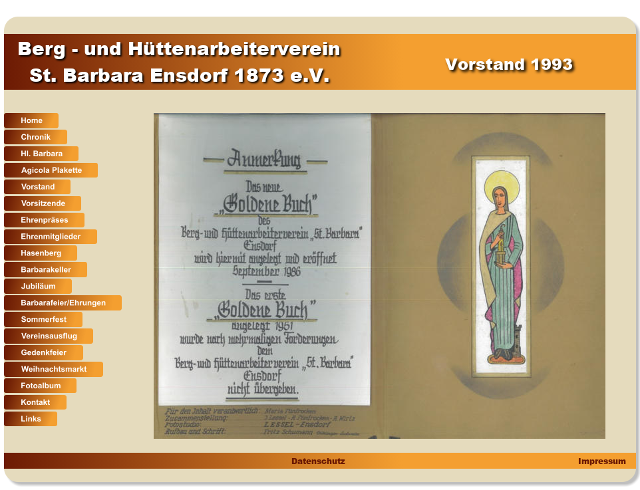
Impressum (600, 461)
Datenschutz (317, 461)
